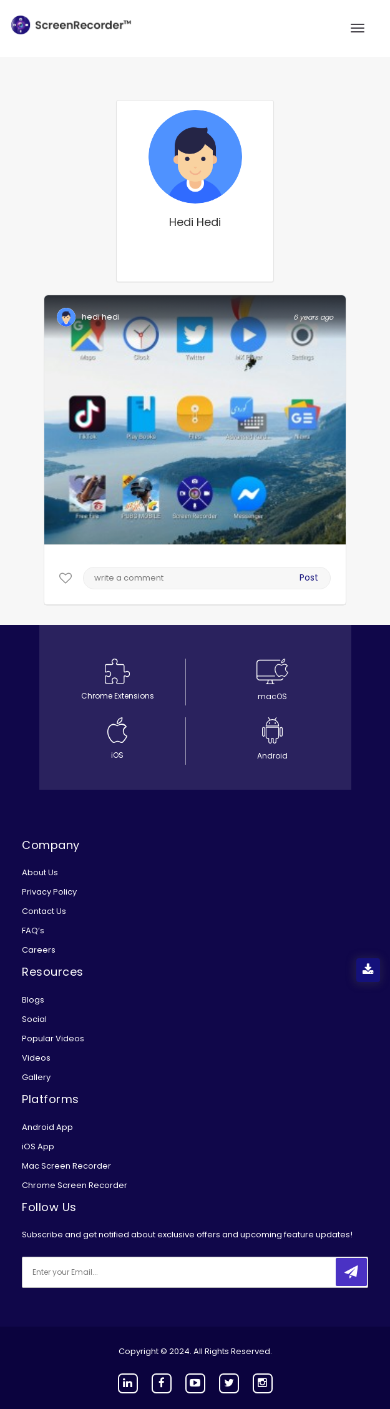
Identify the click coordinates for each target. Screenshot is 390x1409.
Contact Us (44, 911)
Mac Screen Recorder (66, 1166)
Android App (47, 1127)
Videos (36, 1058)
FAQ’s (33, 930)
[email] (104, 1272)
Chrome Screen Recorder (74, 1185)
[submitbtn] (351, 1272)
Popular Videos (53, 1038)
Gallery (36, 1077)
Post (309, 577)
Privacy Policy (49, 892)
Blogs (33, 1000)
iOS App (38, 1146)
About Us (40, 872)
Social (34, 1019)
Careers (39, 950)
